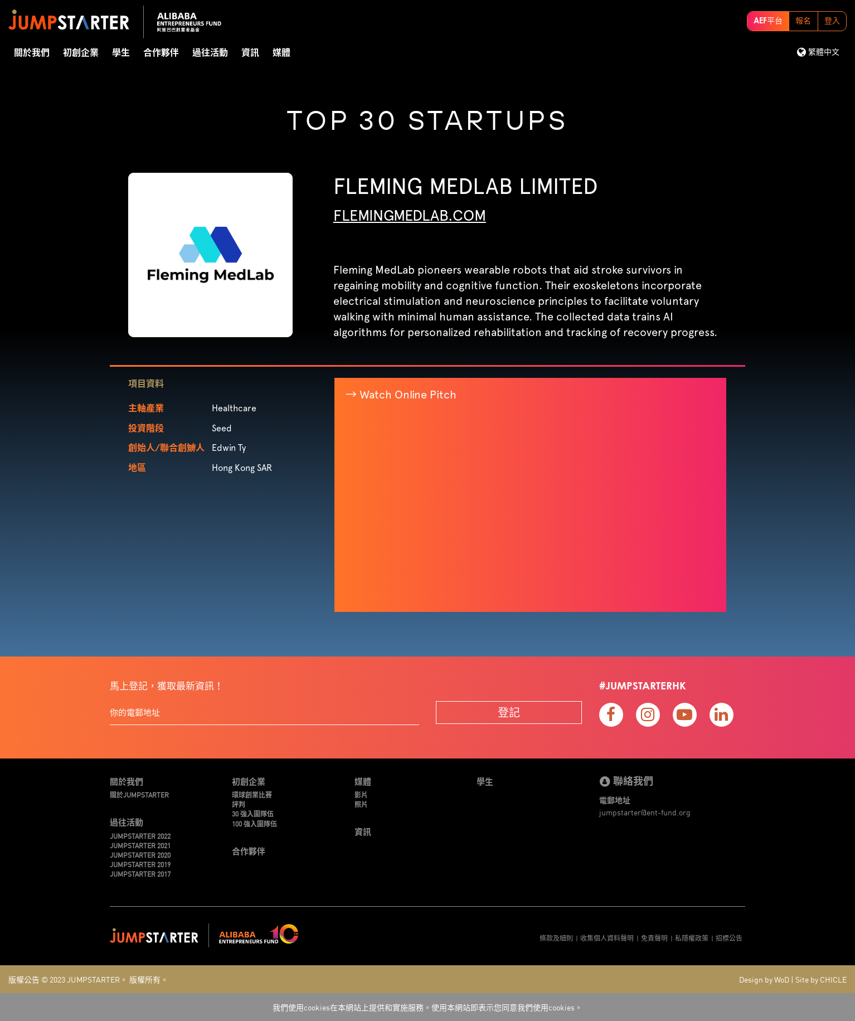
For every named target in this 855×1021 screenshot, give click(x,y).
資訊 (250, 52)
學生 (121, 52)
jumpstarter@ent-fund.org (645, 812)
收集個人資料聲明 (607, 937)
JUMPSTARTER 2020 (140, 854)
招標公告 (729, 937)
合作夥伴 (161, 52)
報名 (803, 21)
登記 (509, 712)
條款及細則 (556, 937)
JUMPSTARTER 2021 (140, 845)
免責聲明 (654, 937)
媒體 (281, 52)
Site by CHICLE (821, 979)
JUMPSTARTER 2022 (140, 835)
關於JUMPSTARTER (139, 794)
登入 (832, 21)
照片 (361, 804)
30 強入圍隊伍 (253, 813)
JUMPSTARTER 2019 (140, 864)
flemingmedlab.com (409, 215)
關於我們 (32, 52)
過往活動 (210, 52)
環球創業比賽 (252, 794)
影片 (361, 794)
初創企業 (81, 52)
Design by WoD (764, 979)
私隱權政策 (691, 937)
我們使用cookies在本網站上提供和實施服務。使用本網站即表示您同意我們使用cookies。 (427, 1007)
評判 (238, 804)
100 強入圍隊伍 (254, 823)
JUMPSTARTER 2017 (140, 873)
